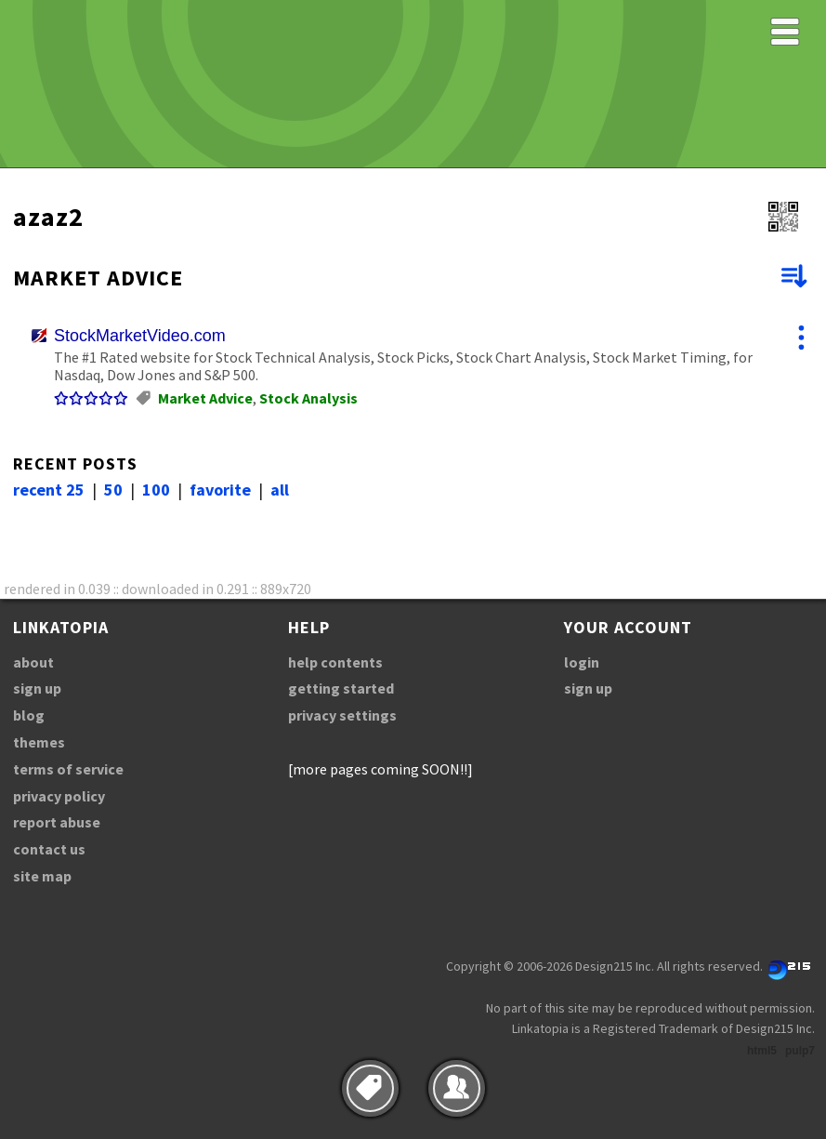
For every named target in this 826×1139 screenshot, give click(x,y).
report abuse (56, 822)
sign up (37, 688)
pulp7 (800, 1050)
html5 (762, 1050)
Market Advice (205, 398)
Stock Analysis (308, 398)
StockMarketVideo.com (140, 335)
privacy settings (342, 715)
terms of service (68, 769)
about (33, 662)
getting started (341, 688)
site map (42, 876)
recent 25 (49, 489)
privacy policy (59, 796)
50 (113, 489)
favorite (220, 489)
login (581, 662)
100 (156, 489)
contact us (49, 849)
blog (29, 715)
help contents (335, 662)
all (279, 489)
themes (39, 742)
